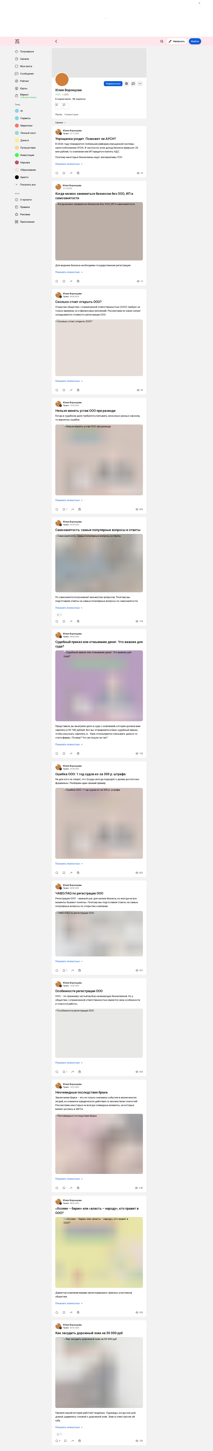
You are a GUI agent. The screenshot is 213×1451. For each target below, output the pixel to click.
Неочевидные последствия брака (17, 1379)
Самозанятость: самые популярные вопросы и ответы (28, 832)
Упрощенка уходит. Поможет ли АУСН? (21, 450)
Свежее (7, 430)
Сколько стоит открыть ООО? (16, 605)
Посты (4, 427)
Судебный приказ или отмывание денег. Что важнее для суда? (32, 941)
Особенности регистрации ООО (17, 1279)
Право (4, 444)
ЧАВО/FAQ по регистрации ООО (18, 1183)
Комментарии (15, 427)
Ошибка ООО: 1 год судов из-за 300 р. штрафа (24, 1063)
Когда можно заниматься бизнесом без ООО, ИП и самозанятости (34, 498)
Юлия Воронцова (10, 442)
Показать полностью (13, 468)
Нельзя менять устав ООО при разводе (20, 710)
